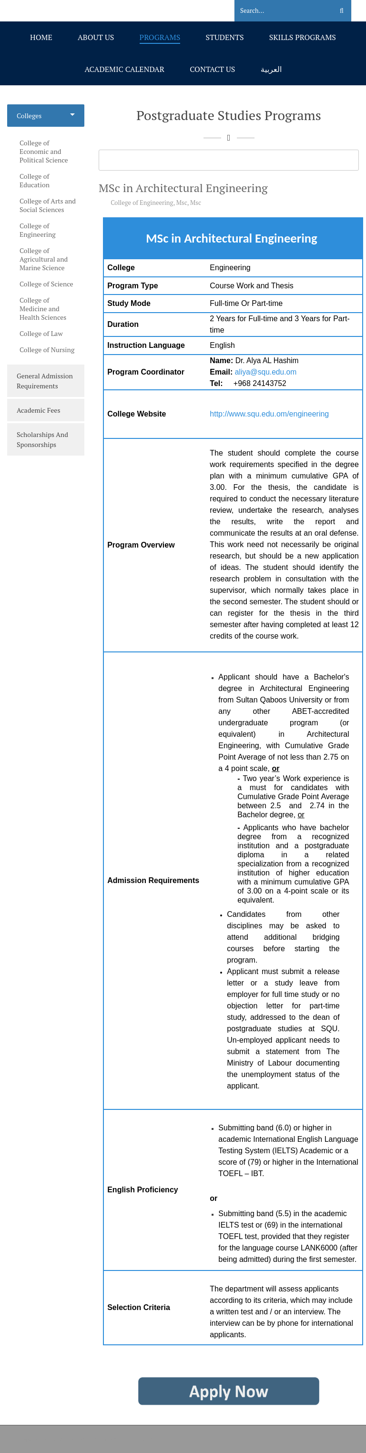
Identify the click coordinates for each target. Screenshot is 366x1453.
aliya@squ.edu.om (265, 372)
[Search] (278, 11)
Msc (181, 202)
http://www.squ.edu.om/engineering (269, 414)
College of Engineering (142, 202)
